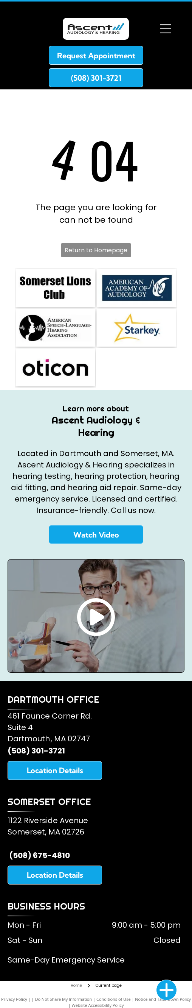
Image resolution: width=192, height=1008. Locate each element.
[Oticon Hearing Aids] (55, 367)
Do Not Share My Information (63, 999)
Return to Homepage (96, 250)
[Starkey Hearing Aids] (137, 328)
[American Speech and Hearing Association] (55, 328)
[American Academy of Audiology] (137, 288)
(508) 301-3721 (36, 750)
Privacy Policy (14, 999)
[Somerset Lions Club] (55, 288)
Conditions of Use (113, 999)
